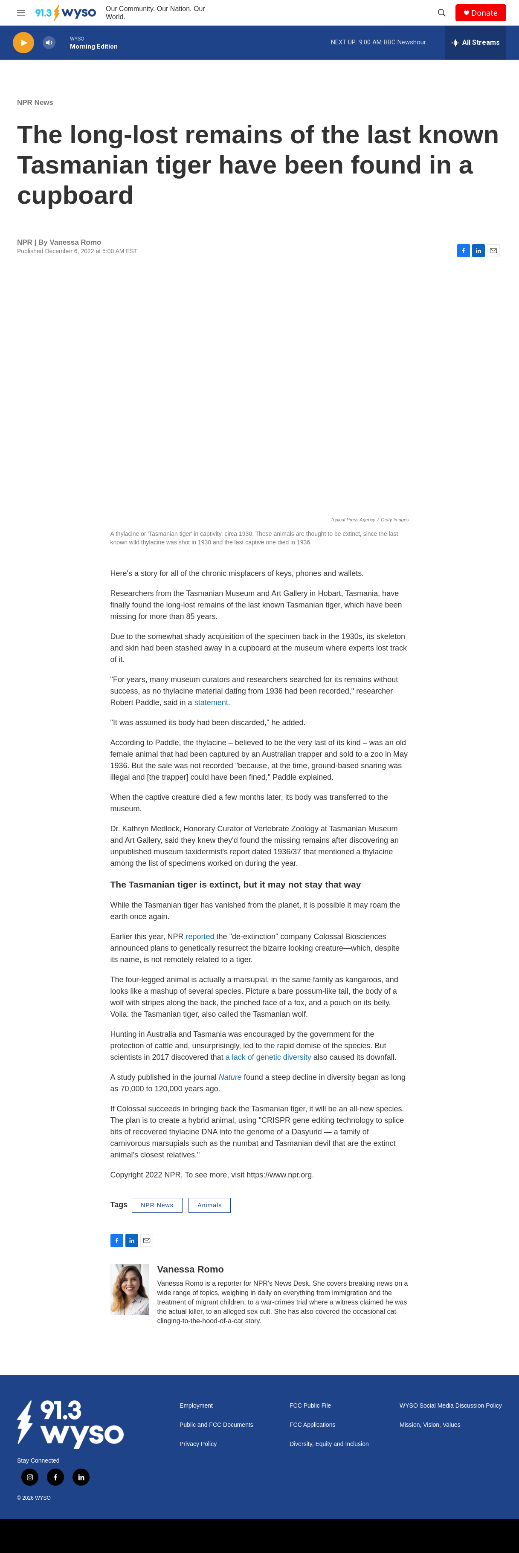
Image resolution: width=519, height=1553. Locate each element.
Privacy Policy (198, 1444)
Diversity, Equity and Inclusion (329, 1444)
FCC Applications (312, 1425)
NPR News (35, 102)
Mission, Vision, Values (430, 1425)
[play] (23, 43)
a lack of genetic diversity (268, 1057)
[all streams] (475, 43)
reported (200, 936)
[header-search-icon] (442, 13)
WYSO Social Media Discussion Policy (451, 1406)
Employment (196, 1406)
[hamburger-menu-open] (21, 12)
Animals (209, 1205)
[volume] (49, 42)
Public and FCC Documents (216, 1425)
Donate (484, 13)
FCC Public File (310, 1406)
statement (211, 702)
